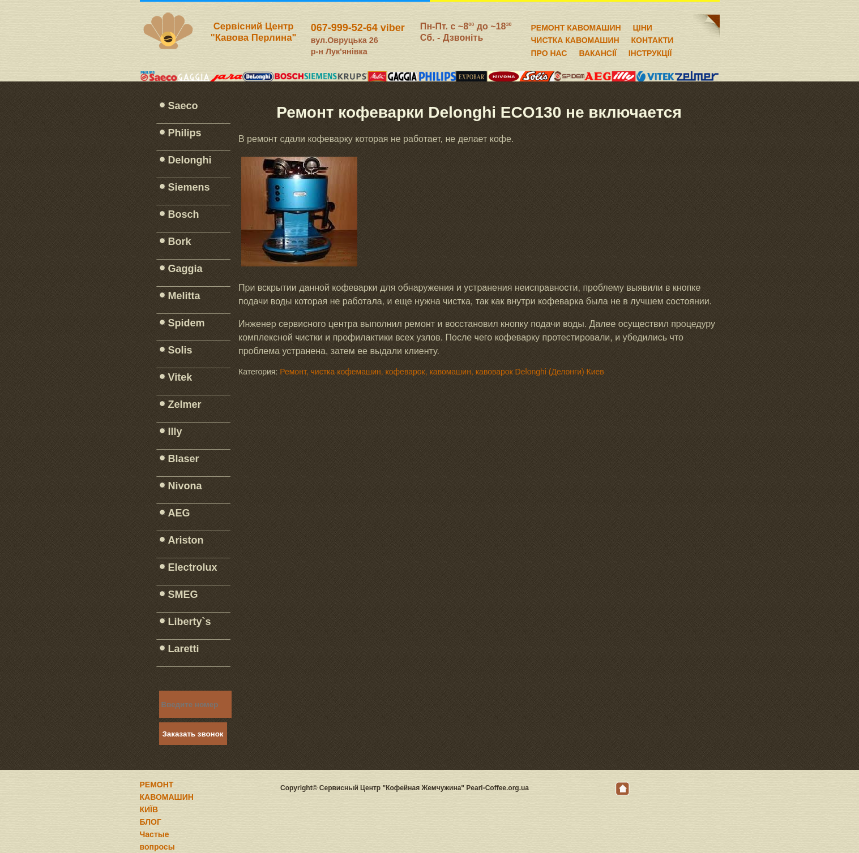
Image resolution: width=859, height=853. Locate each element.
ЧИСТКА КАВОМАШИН (575, 38)
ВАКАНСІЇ (597, 51)
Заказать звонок (193, 734)
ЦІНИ (642, 26)
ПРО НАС (549, 51)
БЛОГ (150, 821)
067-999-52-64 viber (358, 27)
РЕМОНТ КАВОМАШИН (576, 26)
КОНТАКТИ (652, 38)
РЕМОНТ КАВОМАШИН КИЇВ (167, 797)
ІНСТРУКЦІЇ (650, 51)
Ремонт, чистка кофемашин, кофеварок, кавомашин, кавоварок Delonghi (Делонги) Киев (442, 371)
